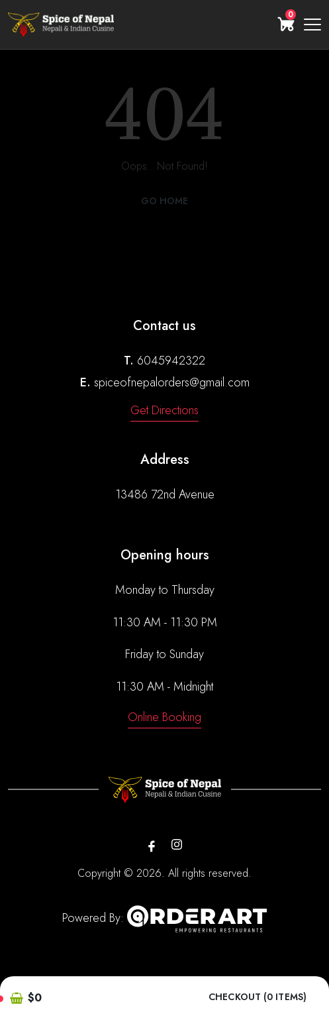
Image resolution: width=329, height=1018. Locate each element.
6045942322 (171, 360)
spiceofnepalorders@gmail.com (172, 382)
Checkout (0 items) (257, 997)
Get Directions (164, 410)
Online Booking (164, 717)
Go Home (165, 200)
